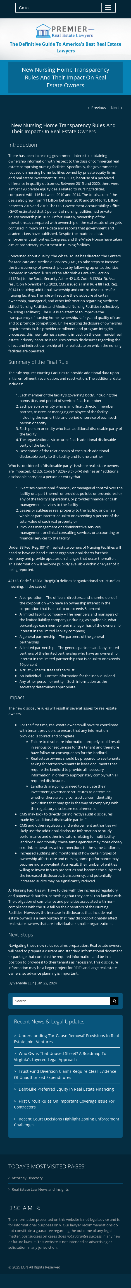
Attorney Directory (27, 1177)
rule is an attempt (63, 311)
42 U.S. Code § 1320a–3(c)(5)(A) (57, 471)
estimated (27, 211)
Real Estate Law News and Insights (40, 1189)
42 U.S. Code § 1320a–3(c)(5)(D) (33, 580)
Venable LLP (23, 983)
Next (115, 107)
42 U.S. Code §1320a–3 (87, 278)
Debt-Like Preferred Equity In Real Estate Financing (66, 1089)
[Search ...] (61, 1001)
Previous (98, 107)
